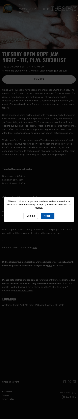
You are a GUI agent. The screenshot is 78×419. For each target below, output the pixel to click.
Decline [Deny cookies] (31, 216)
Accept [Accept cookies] (47, 216)
